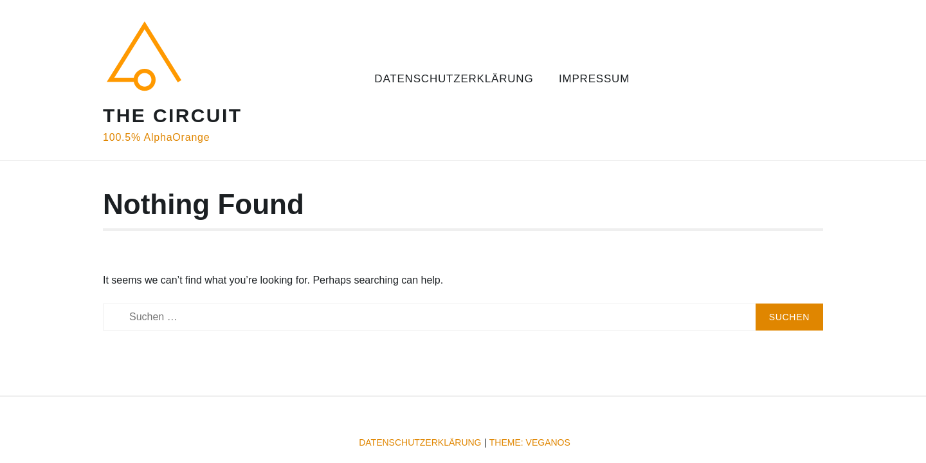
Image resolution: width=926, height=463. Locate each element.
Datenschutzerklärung (453, 79)
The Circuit (172, 115)
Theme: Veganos (529, 442)
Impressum (594, 79)
